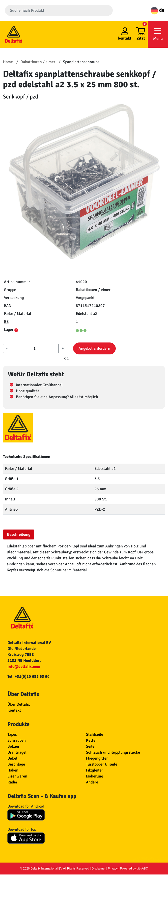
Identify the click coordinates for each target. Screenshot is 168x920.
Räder (12, 782)
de (157, 10)
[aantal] (35, 348)
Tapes (12, 734)
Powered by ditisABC (134, 868)
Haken (12, 770)
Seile (90, 746)
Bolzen (13, 746)
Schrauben (16, 740)
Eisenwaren (17, 776)
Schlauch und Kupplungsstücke (113, 752)
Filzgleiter (94, 770)
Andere (92, 782)
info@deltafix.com (23, 666)
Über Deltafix (18, 704)
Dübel (12, 758)
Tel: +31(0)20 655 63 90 (28, 676)
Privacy (112, 868)
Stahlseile (94, 734)
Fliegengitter (97, 758)
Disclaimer (99, 868)
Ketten (92, 740)
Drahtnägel (17, 752)
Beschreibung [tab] (18, 534)
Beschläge (16, 764)
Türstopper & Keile (101, 764)
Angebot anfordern (94, 348)
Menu (158, 34)
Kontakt (14, 710)
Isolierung (94, 776)
